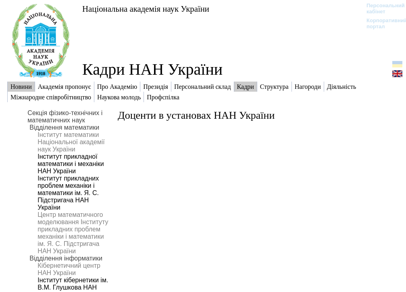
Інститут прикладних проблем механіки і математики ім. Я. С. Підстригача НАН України (68, 193)
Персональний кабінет (381, 8)
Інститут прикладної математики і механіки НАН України (70, 163)
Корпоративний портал (381, 23)
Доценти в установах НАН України (196, 115)
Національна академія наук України (145, 8)
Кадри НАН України (152, 69)
